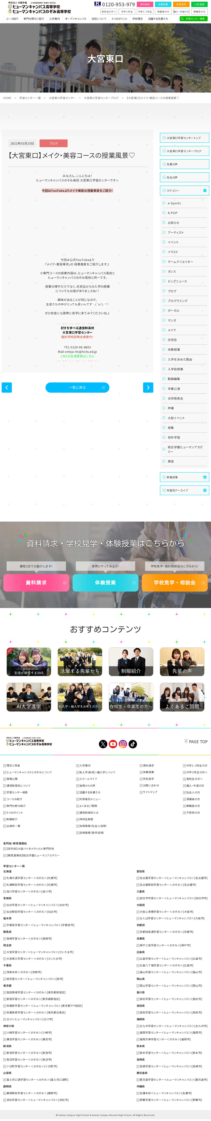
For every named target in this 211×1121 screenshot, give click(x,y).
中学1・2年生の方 (197, 773)
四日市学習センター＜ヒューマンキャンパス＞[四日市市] (174, 904)
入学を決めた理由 (180, 364)
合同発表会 (175, 404)
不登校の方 (193, 820)
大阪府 (140, 910)
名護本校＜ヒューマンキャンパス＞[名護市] (166, 1095)
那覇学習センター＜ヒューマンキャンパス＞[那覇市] (171, 1101)
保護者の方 (163, 11)
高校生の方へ (109, 11)
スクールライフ (88, 787)
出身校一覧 (13, 833)
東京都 (7, 989)
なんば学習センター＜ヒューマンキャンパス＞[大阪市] (172, 924)
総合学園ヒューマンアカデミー (185, 456)
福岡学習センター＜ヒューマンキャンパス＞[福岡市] (171, 1036)
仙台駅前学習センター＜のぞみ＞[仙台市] (32, 917)
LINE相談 (199, 4)
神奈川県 (8, 1029)
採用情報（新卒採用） (92, 839)
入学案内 (54, 19)
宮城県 (7, 904)
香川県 (140, 996)
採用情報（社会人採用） (93, 833)
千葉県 (7, 970)
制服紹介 (12, 826)
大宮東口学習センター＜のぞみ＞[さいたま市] (34, 963)
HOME (7, 98)
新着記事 (172, 485)
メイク (172, 333)
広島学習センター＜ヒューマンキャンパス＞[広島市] (171, 963)
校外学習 (174, 444)
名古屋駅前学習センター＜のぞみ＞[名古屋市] (168, 891)
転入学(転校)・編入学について (98, 780)
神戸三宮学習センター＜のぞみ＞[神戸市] (165, 950)
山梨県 (7, 1075)
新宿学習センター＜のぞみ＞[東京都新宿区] (33, 1003)
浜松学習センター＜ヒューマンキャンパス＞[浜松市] (38, 1101)
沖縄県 (140, 1088)
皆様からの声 (88, 793)
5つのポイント (119, 19)
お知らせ (173, 223)
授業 (171, 434)
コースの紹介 (14, 806)
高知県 (140, 1009)
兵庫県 (140, 943)
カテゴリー (173, 190)
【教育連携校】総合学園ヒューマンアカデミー (33, 862)
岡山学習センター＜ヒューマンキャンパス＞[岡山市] (171, 989)
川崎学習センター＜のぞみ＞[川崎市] (29, 1036)
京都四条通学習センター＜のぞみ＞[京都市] (167, 937)
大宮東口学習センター (62, 98)
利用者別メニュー (90, 806)
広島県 (140, 957)
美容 (171, 468)
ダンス (172, 273)
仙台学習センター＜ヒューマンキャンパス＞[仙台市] (38, 910)
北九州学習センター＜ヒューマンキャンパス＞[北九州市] (174, 1029)
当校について (99, 19)
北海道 (7, 877)
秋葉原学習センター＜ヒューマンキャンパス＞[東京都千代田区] (45, 1009)
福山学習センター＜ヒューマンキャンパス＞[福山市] (171, 976)
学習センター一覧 (30, 98)
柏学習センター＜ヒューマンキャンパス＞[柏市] (35, 983)
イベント (173, 243)
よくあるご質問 (88, 813)
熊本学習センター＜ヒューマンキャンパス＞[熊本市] (171, 1055)
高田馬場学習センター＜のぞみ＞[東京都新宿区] (36, 996)
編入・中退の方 (181, 11)
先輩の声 (172, 164)
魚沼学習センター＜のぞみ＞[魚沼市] (29, 1062)
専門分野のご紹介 (34, 19)
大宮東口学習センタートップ (184, 138)
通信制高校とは (89, 820)
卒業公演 (174, 394)
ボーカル (174, 313)
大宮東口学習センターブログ (101, 98)
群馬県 (7, 937)
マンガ (172, 323)
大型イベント (176, 424)
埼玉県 (7, 950)
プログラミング (178, 303)
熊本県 (140, 1049)
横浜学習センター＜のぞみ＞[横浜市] (29, 1042)
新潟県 (7, 1049)
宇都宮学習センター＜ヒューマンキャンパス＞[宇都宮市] (41, 930)
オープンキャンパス (75, 19)
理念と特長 (13, 773)
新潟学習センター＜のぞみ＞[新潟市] (29, 1055)
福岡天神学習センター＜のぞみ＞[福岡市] (165, 1042)
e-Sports (174, 203)
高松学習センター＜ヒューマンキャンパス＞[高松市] (171, 1003)
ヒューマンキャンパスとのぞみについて (29, 780)
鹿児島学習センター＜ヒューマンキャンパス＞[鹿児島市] (174, 1082)
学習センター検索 (195, 18)
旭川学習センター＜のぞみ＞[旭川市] (29, 897)
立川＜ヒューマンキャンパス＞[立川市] (30, 1022)
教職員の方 (200, 11)
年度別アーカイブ (177, 498)
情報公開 (12, 787)
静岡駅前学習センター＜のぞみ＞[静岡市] (32, 1095)
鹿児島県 (142, 1075)
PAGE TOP (198, 750)
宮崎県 (140, 1062)
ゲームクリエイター (180, 263)
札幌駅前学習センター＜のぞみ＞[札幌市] (32, 891)
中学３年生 (127, 11)
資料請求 (145, 4)
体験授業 (163, 4)
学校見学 (181, 4)
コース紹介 (12, 19)
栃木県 (7, 924)
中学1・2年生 (145, 11)
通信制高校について (19, 793)
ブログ (172, 293)
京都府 (140, 930)
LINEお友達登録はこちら (77, 356)
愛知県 (140, 877)
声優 (171, 414)
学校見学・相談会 (174, 590)
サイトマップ (150, 800)
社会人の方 (193, 800)
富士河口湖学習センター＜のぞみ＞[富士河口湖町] (38, 1082)
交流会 (172, 343)
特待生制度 (86, 826)
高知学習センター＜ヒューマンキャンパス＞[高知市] (171, 1016)
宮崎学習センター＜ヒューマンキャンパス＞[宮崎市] (171, 1068)
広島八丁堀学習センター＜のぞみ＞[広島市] (167, 970)
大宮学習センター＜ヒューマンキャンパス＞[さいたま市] (40, 957)
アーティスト (176, 233)
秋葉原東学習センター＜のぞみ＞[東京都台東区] (36, 1016)
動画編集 (174, 384)
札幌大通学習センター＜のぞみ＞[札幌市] (32, 884)
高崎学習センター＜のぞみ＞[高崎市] (29, 943)
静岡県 (7, 1088)
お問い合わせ (151, 793)
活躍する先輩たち (158, 19)
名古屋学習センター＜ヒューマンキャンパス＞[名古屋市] (174, 884)
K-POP (173, 213)
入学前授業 (175, 374)
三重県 (140, 897)
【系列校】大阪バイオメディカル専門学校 (30, 855)
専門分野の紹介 (16, 813)
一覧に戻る (77, 387)
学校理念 (137, 19)
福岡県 (140, 1022)
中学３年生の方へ (197, 780)
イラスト (173, 253)
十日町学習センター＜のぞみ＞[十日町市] (32, 1068)
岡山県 (140, 983)
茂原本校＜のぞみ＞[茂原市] (24, 976)
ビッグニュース (177, 283)
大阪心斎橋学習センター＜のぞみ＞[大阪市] (167, 917)
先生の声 (172, 177)
